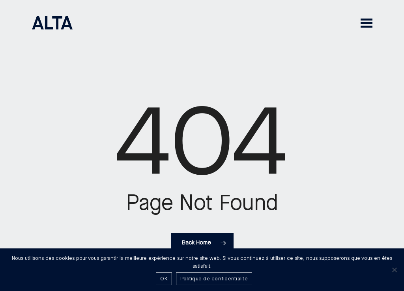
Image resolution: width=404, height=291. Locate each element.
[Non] (394, 270)
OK (164, 279)
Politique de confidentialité (214, 279)
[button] (366, 23)
